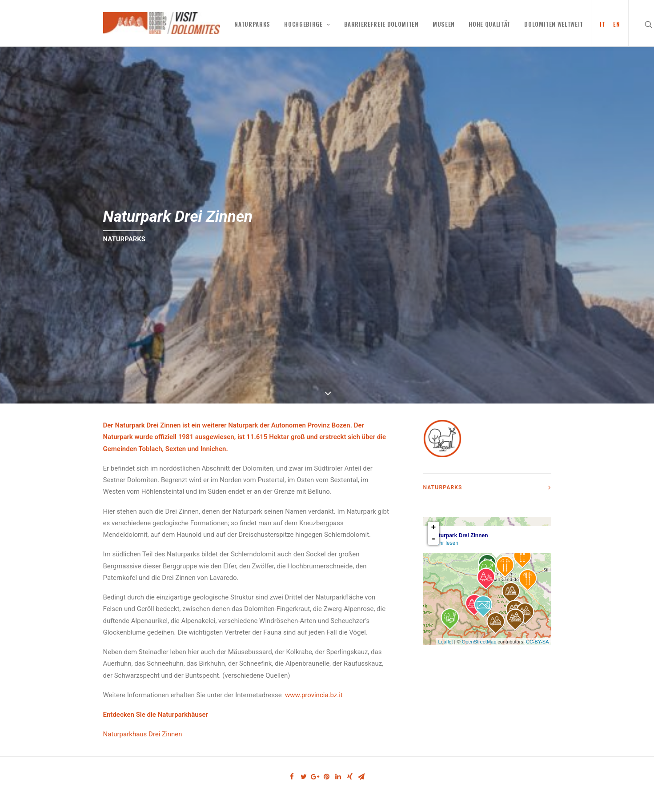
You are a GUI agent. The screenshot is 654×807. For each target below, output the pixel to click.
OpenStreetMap (479, 634)
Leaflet (445, 634)
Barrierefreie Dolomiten (381, 24)
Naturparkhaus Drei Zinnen (142, 727)
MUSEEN (444, 24)
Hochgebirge (307, 24)
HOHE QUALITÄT (489, 24)
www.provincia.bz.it (314, 688)
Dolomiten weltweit (553, 24)
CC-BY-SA (537, 634)
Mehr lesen (445, 536)
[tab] (487, 480)
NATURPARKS (252, 24)
